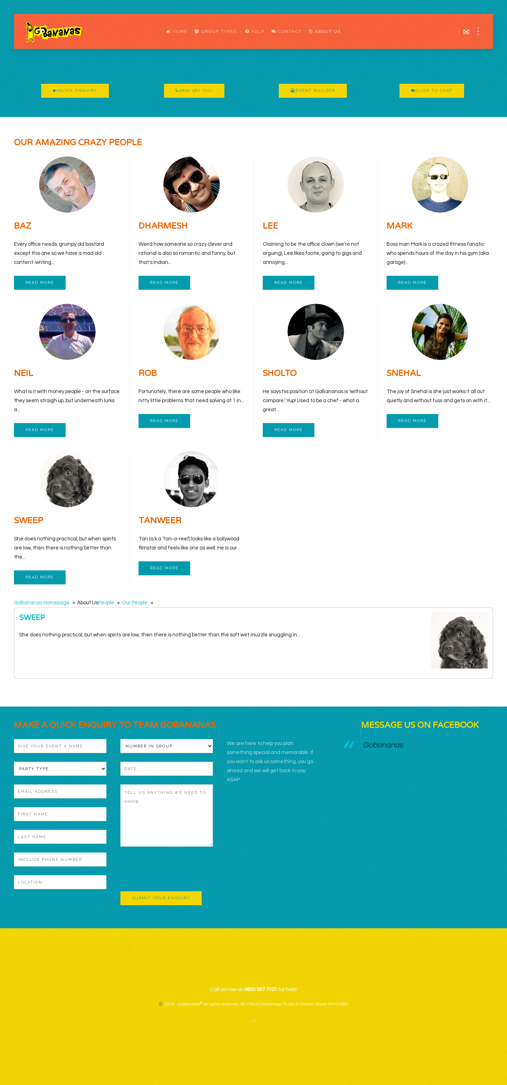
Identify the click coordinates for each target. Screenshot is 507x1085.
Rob (148, 373)
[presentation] (173, 869)
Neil (23, 373)
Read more (39, 282)
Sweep (28, 521)
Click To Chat (432, 90)
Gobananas (383, 745)
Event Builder (312, 90)
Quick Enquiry (75, 90)
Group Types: (216, 31)
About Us (325, 31)
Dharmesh (163, 226)
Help (254, 31)
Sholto (280, 373)
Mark (399, 226)
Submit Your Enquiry (161, 898)
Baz (22, 226)
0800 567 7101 (194, 90)
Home (176, 31)
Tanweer (160, 521)
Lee (270, 226)
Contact (286, 31)
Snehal (404, 373)
